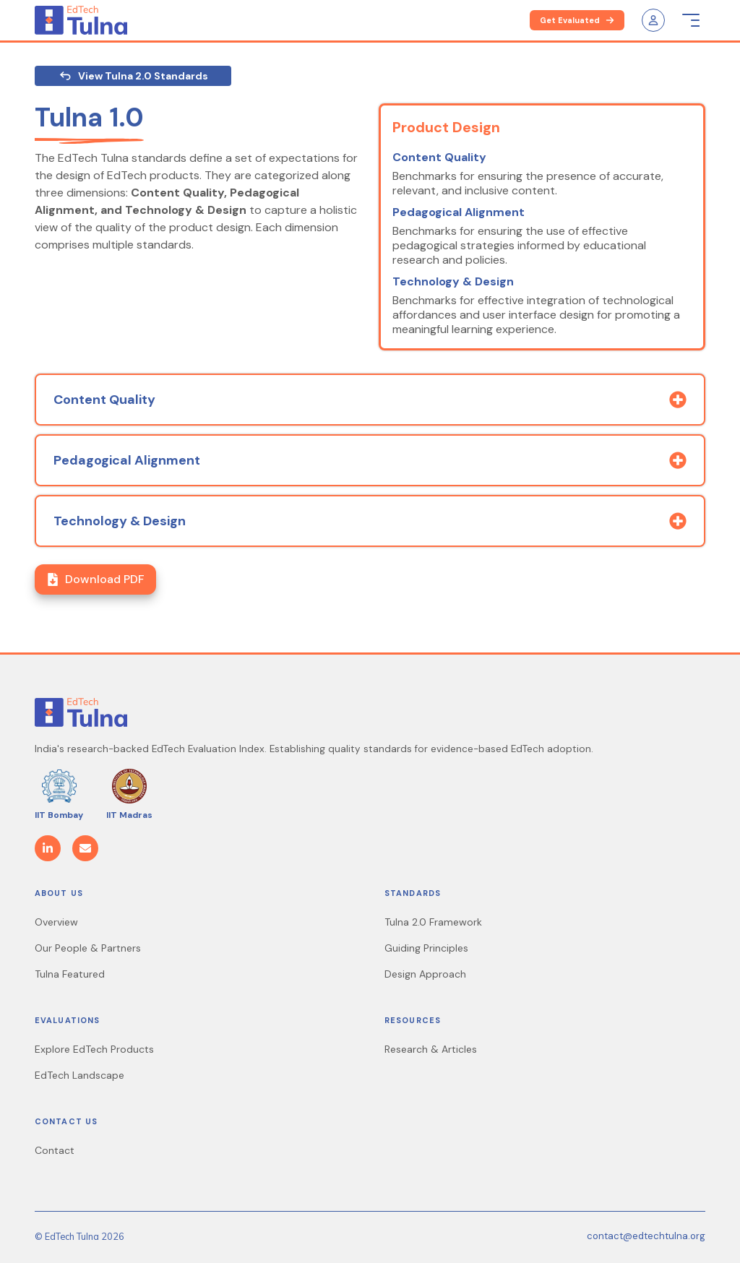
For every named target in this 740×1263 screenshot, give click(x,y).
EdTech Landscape (79, 1075)
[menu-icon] (691, 20)
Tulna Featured (70, 973)
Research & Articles (430, 1049)
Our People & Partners (88, 947)
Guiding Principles (426, 947)
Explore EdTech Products (94, 1049)
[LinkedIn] (48, 848)
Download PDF (95, 579)
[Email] (85, 848)
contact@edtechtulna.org (646, 1236)
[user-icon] (653, 20)
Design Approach (425, 973)
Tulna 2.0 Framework (433, 921)
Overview (56, 921)
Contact (54, 1150)
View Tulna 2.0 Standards (133, 76)
